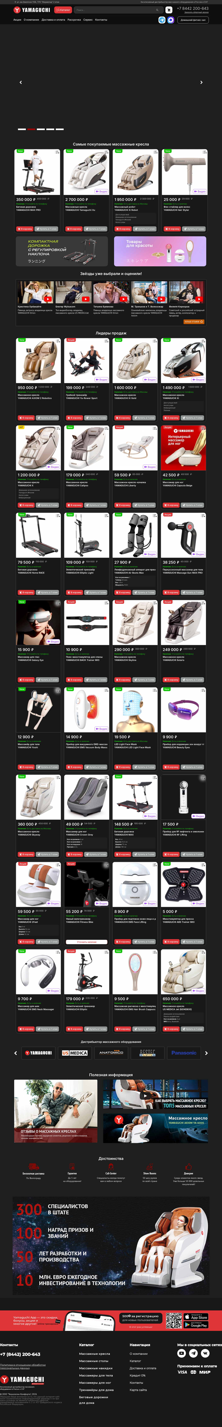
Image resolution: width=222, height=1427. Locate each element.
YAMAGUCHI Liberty (125, 485)
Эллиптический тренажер (80, 1006)
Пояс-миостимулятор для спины (84, 657)
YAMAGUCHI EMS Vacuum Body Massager (89, 747)
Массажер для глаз (28, 657)
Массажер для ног (173, 482)
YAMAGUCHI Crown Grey (79, 834)
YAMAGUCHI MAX (124, 834)
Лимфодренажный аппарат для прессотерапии (140, 569)
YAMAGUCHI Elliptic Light (79, 572)
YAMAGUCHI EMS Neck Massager (36, 1009)
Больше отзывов (194, 321)
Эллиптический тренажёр (80, 569)
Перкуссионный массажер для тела (183, 569)
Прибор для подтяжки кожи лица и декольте (139, 918)
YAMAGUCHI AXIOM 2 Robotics (35, 398)
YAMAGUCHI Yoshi (28, 747)
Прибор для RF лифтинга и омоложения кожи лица (191, 831)
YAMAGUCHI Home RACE (31, 572)
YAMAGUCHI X (25, 485)
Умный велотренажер (78, 918)
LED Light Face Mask (125, 744)
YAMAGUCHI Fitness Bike (79, 922)
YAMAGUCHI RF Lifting (175, 834)
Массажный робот (125, 206)
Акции (17, 19)
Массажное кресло (28, 395)
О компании (31, 19)
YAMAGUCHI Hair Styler (176, 210)
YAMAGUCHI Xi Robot (126, 210)
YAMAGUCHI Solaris (173, 660)
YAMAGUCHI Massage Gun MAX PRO (183, 572)
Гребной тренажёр (76, 395)
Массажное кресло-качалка (130, 482)
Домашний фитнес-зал (193, 20)
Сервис (88, 19)
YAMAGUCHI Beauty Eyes (176, 747)
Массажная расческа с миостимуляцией (137, 1006)
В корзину (25, 228)
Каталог (135, 1361)
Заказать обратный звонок (197, 12)
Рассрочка (74, 19)
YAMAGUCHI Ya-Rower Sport (81, 398)
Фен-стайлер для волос (177, 206)
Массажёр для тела (29, 744)
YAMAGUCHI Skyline (125, 660)
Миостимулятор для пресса (178, 918)
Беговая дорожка (26, 206)
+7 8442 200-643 (193, 8)
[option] (111, 82)
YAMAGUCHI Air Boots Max (129, 572)
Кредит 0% (137, 1375)
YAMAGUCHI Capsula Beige (177, 485)
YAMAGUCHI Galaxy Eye (30, 660)
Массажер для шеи (28, 1006)
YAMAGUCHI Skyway (29, 834)
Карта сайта (138, 1390)
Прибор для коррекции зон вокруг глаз (185, 744)
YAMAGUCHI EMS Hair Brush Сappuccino (136, 1009)
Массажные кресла (76, 206)
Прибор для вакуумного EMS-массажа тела (90, 744)
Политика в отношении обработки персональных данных (23, 1366)
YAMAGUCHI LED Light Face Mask (132, 747)
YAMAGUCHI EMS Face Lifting (130, 922)
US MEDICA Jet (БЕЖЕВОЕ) (177, 1009)
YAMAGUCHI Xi (171, 398)
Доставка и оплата (53, 19)
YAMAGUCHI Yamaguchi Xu (80, 210)
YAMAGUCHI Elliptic (76, 1009)
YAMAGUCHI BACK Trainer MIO (82, 660)
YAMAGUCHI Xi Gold (125, 398)
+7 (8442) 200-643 (20, 1354)
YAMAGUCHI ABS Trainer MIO (179, 922)
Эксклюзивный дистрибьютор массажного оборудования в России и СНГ (174, 2)
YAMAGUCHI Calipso (77, 485)
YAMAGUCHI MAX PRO (28, 210)
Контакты (101, 19)
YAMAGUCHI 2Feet (28, 922)
